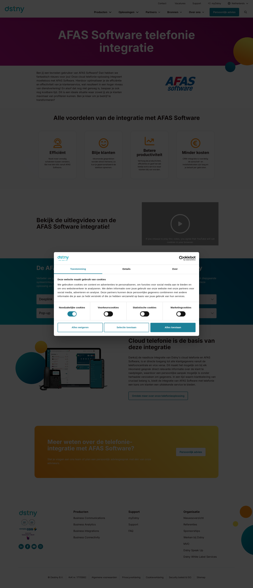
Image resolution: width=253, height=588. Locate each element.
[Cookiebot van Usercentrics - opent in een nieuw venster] (181, 258)
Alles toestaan (173, 327)
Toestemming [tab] (78, 269)
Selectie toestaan (127, 327)
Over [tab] (175, 269)
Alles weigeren (80, 327)
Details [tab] (126, 269)
